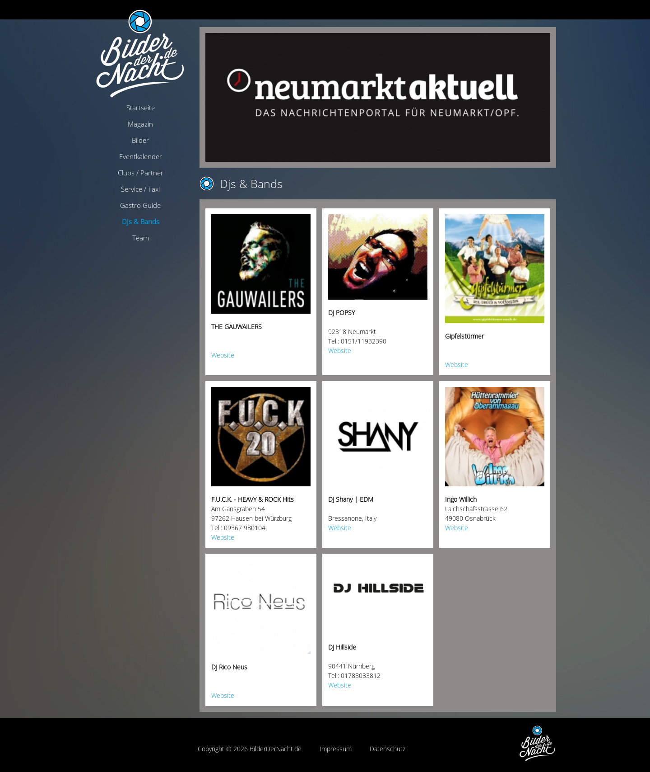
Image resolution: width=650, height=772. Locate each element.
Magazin (140, 123)
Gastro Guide (140, 205)
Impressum (336, 748)
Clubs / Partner (140, 172)
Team (140, 237)
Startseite (140, 107)
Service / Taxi (140, 188)
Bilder (140, 140)
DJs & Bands (140, 221)
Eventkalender (140, 156)
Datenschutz (387, 748)
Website (222, 355)
